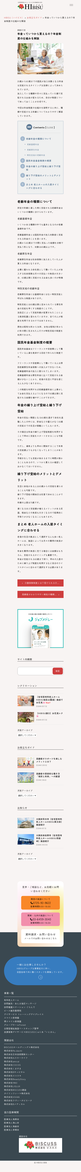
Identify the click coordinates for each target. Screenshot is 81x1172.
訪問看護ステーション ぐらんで (19, 1007)
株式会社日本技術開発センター (19, 1054)
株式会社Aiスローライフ (16, 1057)
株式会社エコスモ (12, 1075)
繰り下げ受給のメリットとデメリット (43, 177)
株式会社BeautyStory (15, 1079)
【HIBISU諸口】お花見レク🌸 (49, 715)
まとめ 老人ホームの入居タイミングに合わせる (42, 186)
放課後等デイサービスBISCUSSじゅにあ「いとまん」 (30, 1031)
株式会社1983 (10, 1082)
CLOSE (50, 127)
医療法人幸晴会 (11, 1129)
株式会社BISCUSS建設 (15, 1089)
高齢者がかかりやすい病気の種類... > (41, 594)
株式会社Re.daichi (13, 1050)
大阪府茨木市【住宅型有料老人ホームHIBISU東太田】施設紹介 (49, 822)
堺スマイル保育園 (12, 1021)
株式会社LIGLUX (12, 1086)
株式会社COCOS (12, 1064)
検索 (57, 671)
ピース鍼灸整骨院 (12, 1010)
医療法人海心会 (11, 1122)
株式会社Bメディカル (14, 1104)
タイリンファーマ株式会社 (17, 1093)
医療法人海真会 (11, 1119)
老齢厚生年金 (33, 149)
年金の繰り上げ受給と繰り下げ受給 (43, 168)
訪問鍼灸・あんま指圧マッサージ (20, 1003)
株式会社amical (11, 1061)
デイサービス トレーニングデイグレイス (24, 1014)
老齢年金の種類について (38, 138)
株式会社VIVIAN (12, 1097)
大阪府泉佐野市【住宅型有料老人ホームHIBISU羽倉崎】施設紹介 (49, 838)
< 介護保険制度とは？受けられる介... (40, 582)
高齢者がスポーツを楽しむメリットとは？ (49, 760)
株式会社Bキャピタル (14, 1072)
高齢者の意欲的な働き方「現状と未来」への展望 (48, 775)
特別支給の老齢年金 (36, 155)
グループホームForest (15, 1024)
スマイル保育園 (11, 1017)
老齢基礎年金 (33, 144)
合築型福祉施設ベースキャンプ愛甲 (21, 1028)
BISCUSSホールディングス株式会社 (21, 1047)
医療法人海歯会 (11, 1126)
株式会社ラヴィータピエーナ (18, 1100)
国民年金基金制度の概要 (38, 160)
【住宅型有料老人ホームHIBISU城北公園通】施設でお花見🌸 (49, 699)
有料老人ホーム (11, 1000)
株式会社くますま (12, 1068)
